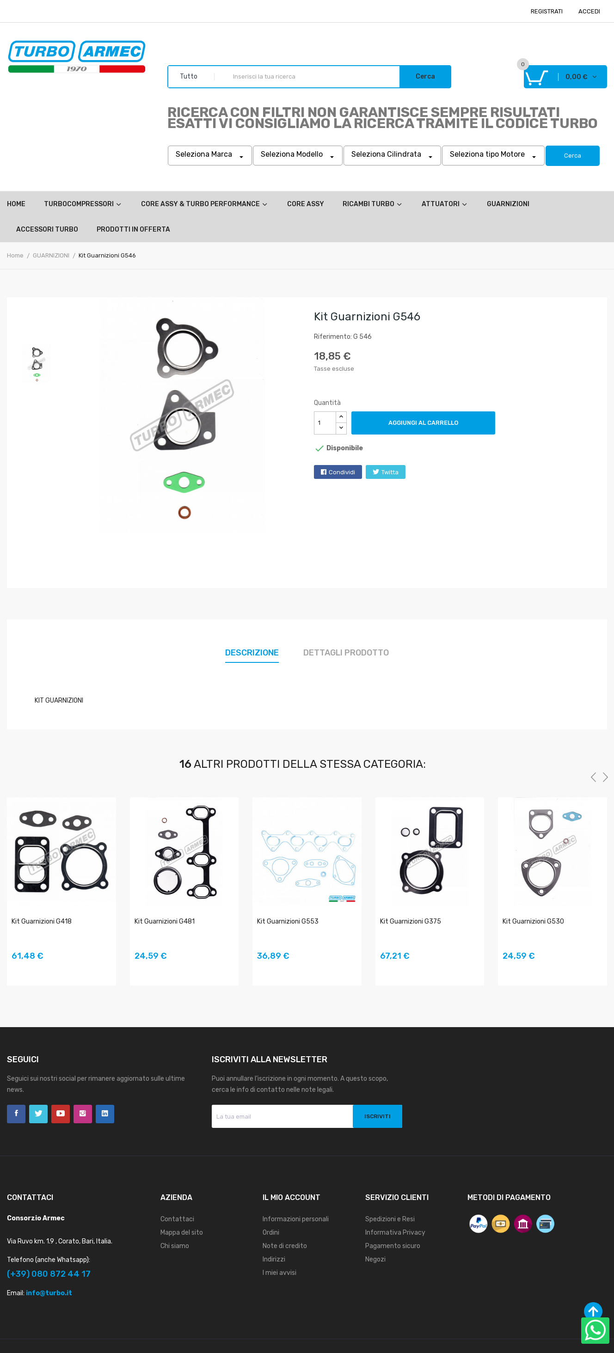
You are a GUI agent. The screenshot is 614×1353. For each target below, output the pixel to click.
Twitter (38, 1114)
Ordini (271, 1233)
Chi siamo (174, 1246)
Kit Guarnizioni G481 (165, 921)
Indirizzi (274, 1259)
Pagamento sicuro (392, 1246)
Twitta (390, 472)
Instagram (83, 1114)
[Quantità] (325, 423)
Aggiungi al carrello (423, 422)
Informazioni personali (296, 1219)
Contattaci (177, 1219)
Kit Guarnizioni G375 (410, 921)
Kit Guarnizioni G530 (533, 921)
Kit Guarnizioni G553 (288, 921)
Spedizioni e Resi (390, 1219)
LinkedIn (105, 1114)
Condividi (342, 472)
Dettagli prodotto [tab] (346, 653)
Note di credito (285, 1246)
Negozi (375, 1259)
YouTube (60, 1114)
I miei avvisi (279, 1273)
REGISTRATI (547, 11)
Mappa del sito (181, 1233)
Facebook (16, 1114)
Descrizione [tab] (252, 653)
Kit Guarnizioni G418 (42, 921)
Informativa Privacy (395, 1233)
